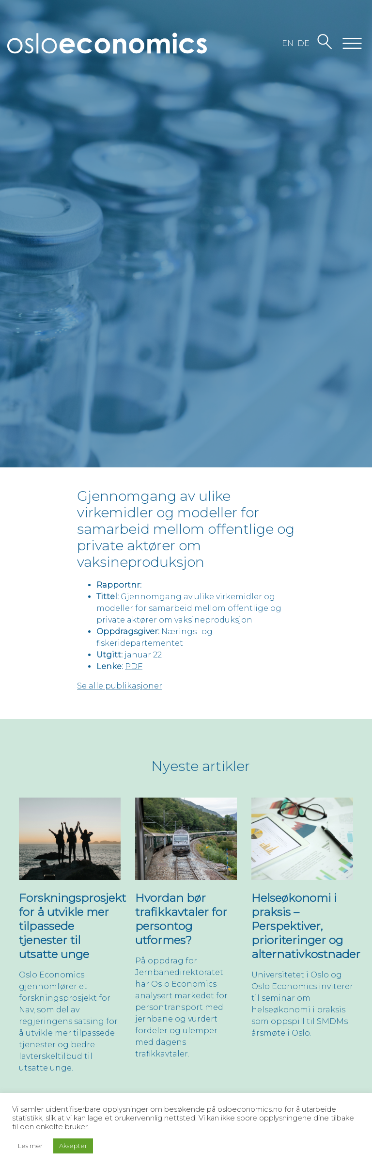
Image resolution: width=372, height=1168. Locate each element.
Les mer (30, 1146)
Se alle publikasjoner (119, 685)
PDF (133, 666)
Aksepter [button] (73, 1146)
